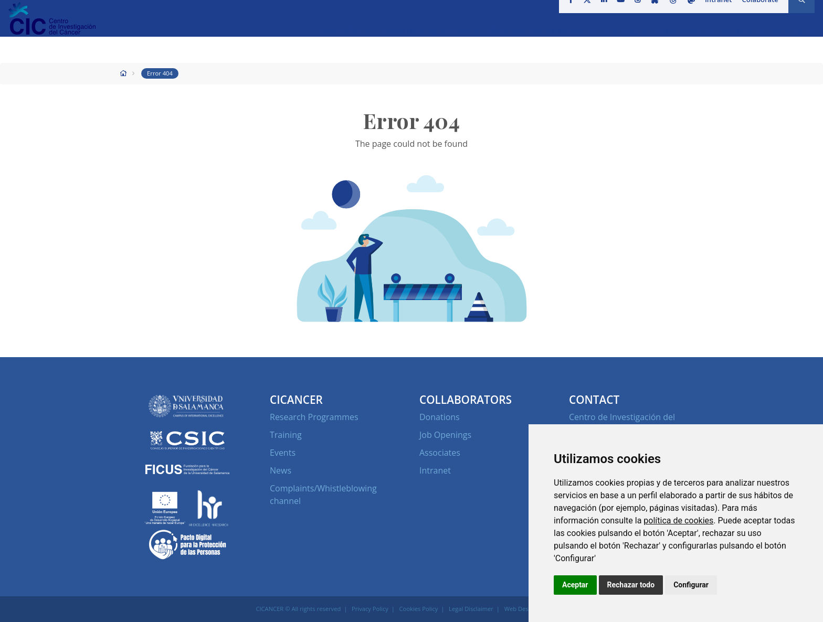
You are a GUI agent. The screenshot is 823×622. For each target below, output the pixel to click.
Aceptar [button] (575, 585)
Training (286, 435)
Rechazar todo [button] (631, 585)
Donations (439, 417)
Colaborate (756, 12)
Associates (439, 452)
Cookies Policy (418, 609)
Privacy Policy (370, 609)
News (280, 470)
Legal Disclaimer (471, 609)
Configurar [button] (691, 585)
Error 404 (160, 73)
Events (283, 452)
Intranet (715, 12)
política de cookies (678, 521)
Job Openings (445, 435)
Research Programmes (314, 417)
